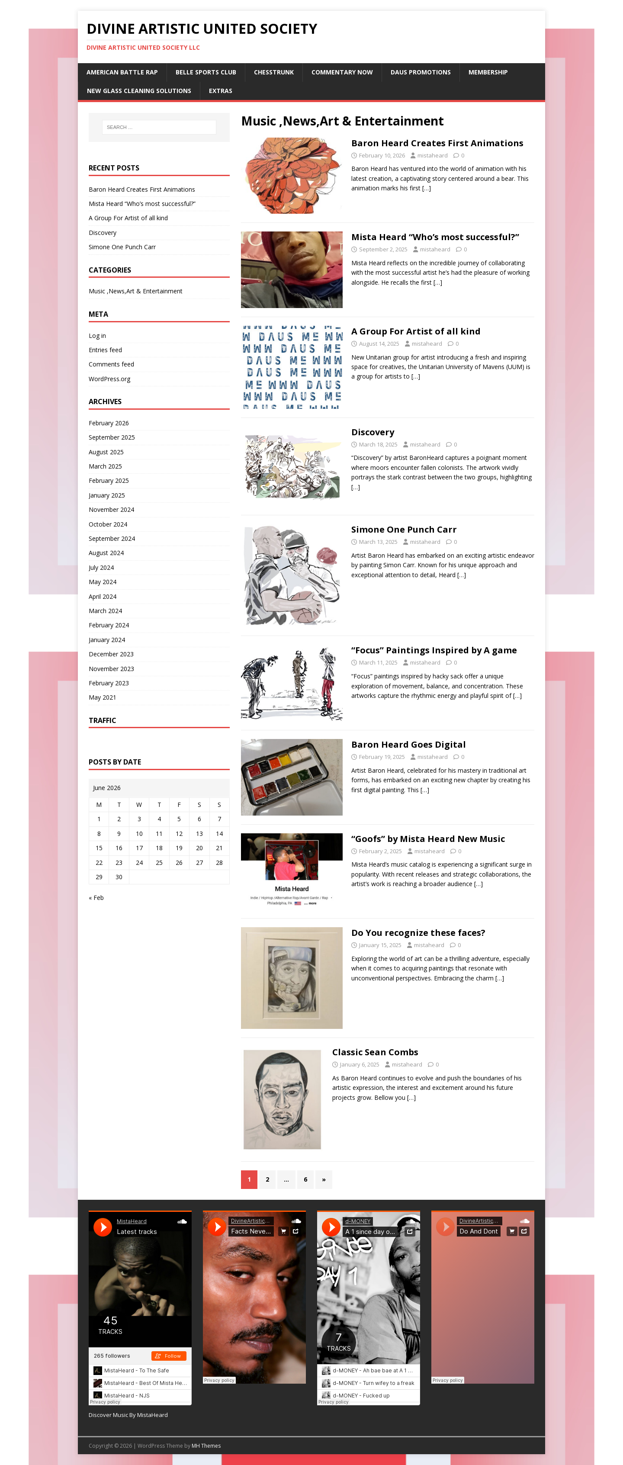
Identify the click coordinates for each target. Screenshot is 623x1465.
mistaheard (432, 155)
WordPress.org (109, 379)
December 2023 (111, 654)
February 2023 (109, 683)
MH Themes (206, 1445)
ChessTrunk (274, 72)
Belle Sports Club (206, 72)
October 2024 (108, 524)
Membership (488, 72)
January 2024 (107, 640)
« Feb (96, 897)
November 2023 (111, 669)
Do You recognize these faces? (418, 932)
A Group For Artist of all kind (416, 331)
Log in (97, 335)
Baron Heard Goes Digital (408, 744)
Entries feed (105, 350)
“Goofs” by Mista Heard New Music (428, 839)
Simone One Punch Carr (404, 529)
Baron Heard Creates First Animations (437, 143)
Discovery (372, 432)
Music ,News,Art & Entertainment (136, 291)
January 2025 (107, 495)
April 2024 (102, 596)
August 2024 (106, 553)
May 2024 (102, 582)
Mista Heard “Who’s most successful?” (435, 237)
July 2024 (101, 567)
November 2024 (111, 509)
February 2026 (109, 423)
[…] (426, 188)
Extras (220, 91)
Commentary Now (342, 72)
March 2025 (105, 466)
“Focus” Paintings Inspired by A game (434, 650)
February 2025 (109, 480)
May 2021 (102, 697)
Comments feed (111, 364)
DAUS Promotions (421, 72)
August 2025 (106, 452)
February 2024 (109, 625)
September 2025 (112, 437)
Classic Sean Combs (375, 1052)
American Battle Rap (122, 72)
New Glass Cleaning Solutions (139, 91)
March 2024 (105, 611)
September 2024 (112, 538)
